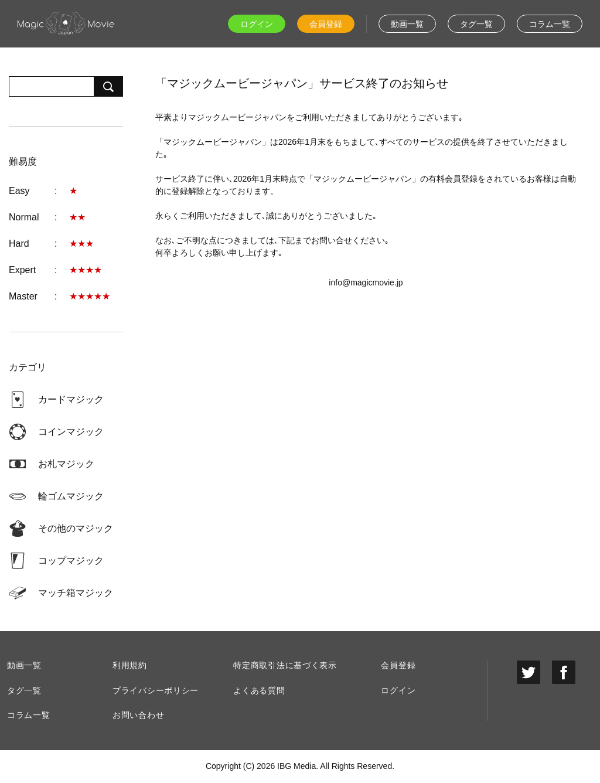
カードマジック (71, 399)
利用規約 (129, 665)
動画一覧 (407, 24)
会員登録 (325, 24)
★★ (77, 217)
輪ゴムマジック (71, 496)
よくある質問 (259, 690)
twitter (528, 672)
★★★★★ (89, 296)
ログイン (256, 24)
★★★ (81, 243)
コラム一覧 (549, 24)
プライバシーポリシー (155, 690)
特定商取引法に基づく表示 (284, 665)
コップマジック (71, 561)
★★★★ (85, 270)
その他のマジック (75, 528)
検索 (108, 86)
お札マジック (66, 464)
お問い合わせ (138, 715)
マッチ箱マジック (75, 593)
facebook (563, 672)
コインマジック (71, 432)
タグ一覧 (476, 24)
